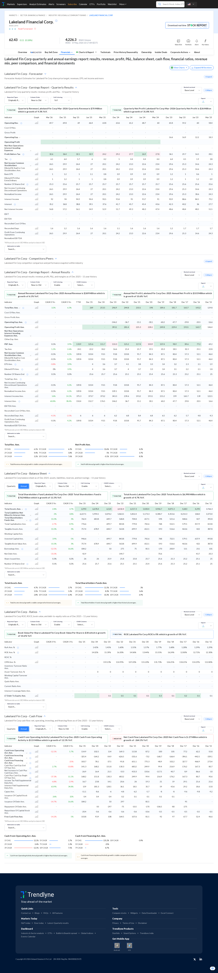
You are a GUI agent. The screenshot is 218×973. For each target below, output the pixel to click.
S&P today (25, 923)
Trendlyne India (146, 933)
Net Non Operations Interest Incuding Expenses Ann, (13, 333)
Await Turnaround (25, 29)
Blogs (37, 913)
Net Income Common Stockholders (14, 164)
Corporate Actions (179, 52)
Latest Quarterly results (58, 923)
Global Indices (87, 933)
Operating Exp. (11, 137)
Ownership (146, 52)
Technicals (105, 52)
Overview (22, 52)
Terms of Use (128, 923)
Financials (66, 52)
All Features (57, 913)
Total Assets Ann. (12, 509)
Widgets (134, 913)
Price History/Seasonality (126, 52)
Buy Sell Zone (51, 52)
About (197, 52)
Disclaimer (142, 923)
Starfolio (116, 933)
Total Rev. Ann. (11, 307)
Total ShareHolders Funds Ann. (13, 518)
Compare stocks (119, 913)
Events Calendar (28, 936)
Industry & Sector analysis (32, 933)
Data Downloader (149, 913)
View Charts (179, 67)
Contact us (26, 913)
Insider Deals (161, 52)
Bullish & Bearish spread (66, 933)
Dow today (39, 923)
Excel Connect (167, 913)
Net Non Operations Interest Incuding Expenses (13, 147)
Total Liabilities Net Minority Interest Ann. (14, 513)
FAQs (46, 913)
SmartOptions (130, 933)
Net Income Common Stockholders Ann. (14, 354)
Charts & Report (85, 52)
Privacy (115, 923)
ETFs (50, 933)
